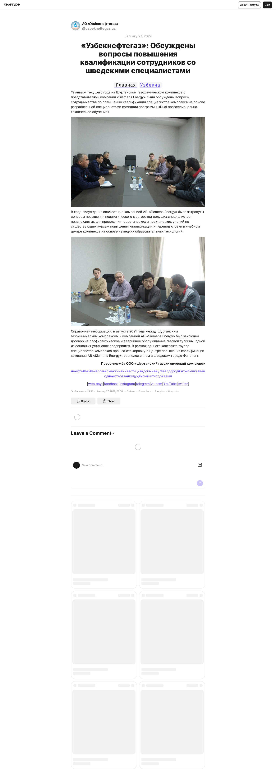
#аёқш (166, 376)
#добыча (148, 371)
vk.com (156, 384)
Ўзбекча (150, 85)
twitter (183, 384)
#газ (86, 371)
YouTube (170, 384)
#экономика (188, 371)
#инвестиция (131, 371)
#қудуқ (133, 376)
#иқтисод (153, 376)
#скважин (112, 371)
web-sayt (95, 384)
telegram (143, 384)
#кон (142, 376)
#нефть (77, 371)
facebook (111, 384)
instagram (127, 384)
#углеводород (166, 371)
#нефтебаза (117, 376)
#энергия (97, 371)
